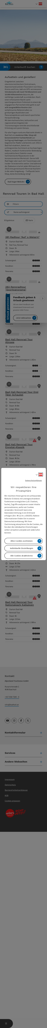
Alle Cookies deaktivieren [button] (21, 555)
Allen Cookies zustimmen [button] (22, 541)
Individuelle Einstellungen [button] (21, 548)
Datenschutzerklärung (33, 480)
